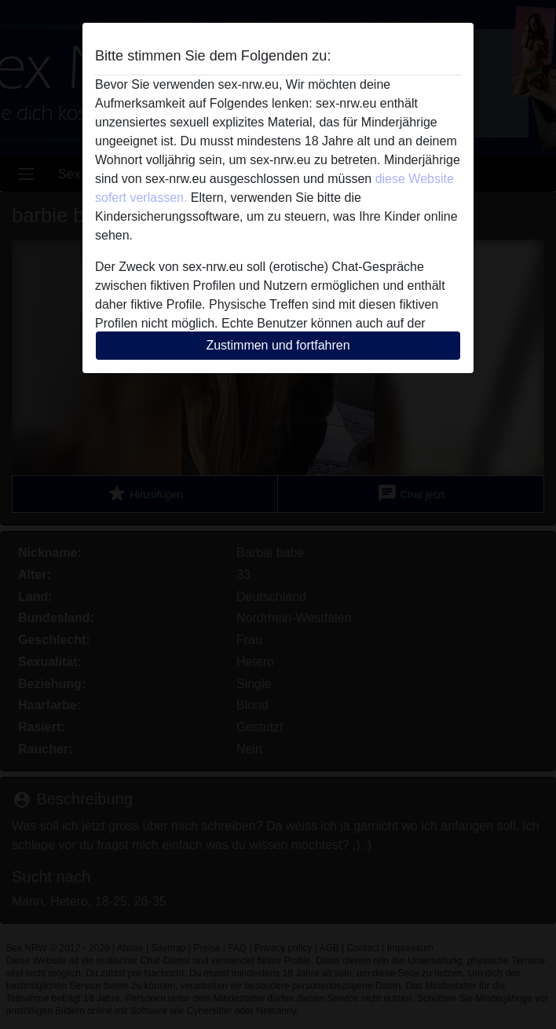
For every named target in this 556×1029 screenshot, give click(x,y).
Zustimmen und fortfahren (277, 345)
